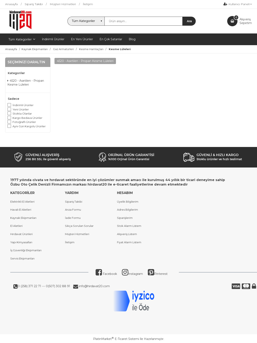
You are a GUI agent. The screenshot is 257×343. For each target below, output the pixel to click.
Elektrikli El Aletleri (22, 201)
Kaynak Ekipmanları (23, 217)
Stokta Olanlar (22, 113)
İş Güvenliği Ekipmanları (26, 250)
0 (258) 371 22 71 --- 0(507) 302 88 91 (44, 286)
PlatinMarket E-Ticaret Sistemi (116, 339)
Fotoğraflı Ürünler (24, 122)
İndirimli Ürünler (23, 105)
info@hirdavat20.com (94, 286)
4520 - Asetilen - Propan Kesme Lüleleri (25, 83)
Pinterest (158, 274)
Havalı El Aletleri (20, 209)
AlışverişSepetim (246, 21)
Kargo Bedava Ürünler (27, 117)
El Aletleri (16, 225)
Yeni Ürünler (21, 109)
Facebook (106, 274)
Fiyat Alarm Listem (129, 242)
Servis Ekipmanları (22, 258)
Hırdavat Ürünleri (21, 234)
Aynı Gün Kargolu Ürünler (29, 126)
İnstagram (132, 274)
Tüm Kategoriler (20, 39)
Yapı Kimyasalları (21, 242)
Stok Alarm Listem (129, 225)
